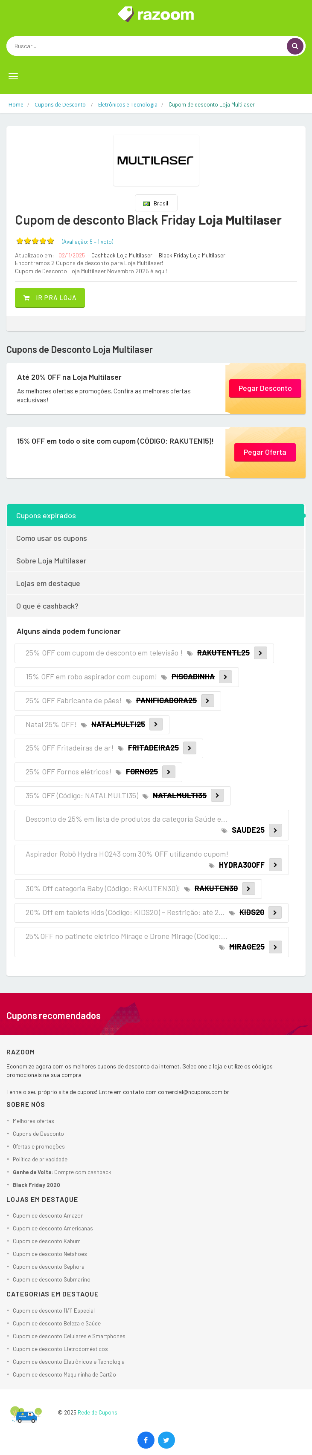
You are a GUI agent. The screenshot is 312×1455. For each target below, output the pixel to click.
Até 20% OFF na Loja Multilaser (69, 376)
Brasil (155, 203)
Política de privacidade (40, 1159)
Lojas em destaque (48, 583)
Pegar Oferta (265, 451)
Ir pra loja (49, 297)
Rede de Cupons (97, 1412)
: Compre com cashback (62, 1172)
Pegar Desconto (265, 388)
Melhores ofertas (33, 1120)
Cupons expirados (46, 515)
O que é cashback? (47, 605)
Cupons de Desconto (38, 1133)
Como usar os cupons (51, 538)
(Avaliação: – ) (87, 241)
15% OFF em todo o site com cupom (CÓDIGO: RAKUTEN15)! (115, 440)
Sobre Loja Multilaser (51, 560)
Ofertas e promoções (39, 1146)
